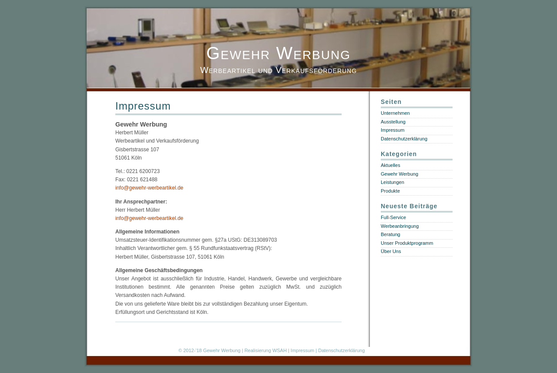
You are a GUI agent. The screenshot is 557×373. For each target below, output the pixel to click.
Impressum (143, 106)
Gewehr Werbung (278, 53)
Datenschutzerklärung (404, 138)
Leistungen (392, 182)
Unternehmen (395, 113)
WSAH (279, 350)
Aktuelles (390, 165)
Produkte (390, 190)
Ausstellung (393, 121)
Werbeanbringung (400, 226)
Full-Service (393, 217)
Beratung (390, 234)
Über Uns (391, 251)
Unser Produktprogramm (407, 243)
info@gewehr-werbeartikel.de (149, 188)
